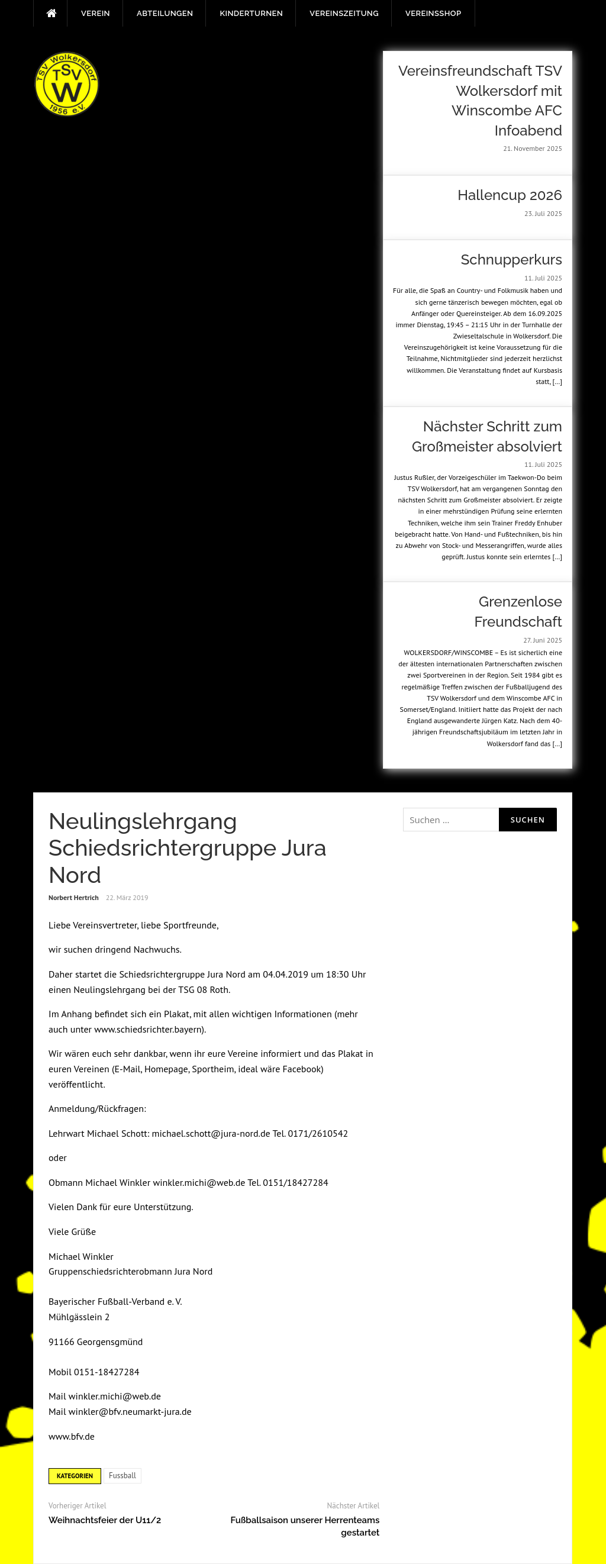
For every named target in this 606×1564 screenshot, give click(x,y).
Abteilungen (165, 13)
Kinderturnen (251, 13)
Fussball (122, 1476)
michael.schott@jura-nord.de (211, 1133)
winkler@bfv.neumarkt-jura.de (130, 1411)
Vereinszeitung (344, 13)
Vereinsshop (433, 13)
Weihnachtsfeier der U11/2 (105, 1520)
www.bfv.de (72, 1436)
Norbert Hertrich (74, 897)
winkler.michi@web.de (199, 1182)
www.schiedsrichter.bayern (147, 1029)
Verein (95, 13)
